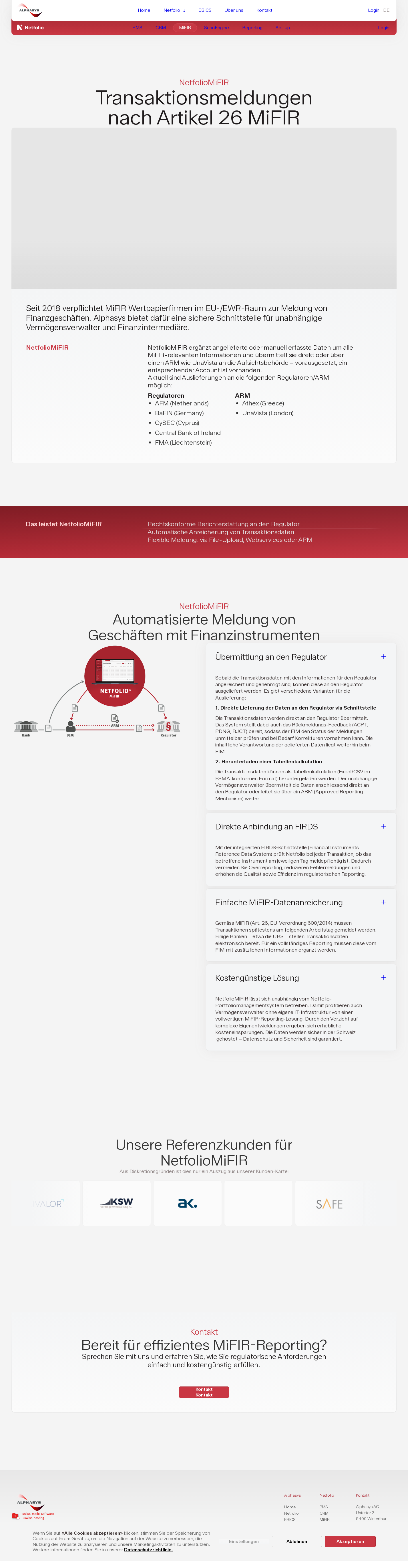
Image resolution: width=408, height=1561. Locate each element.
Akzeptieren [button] (350, 1541)
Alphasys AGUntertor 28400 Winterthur (371, 1512)
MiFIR (325, 1519)
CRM (324, 1513)
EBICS (290, 1519)
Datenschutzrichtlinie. (148, 1549)
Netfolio (291, 1513)
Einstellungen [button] (244, 1541)
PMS (324, 1507)
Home (290, 1507)
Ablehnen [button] (296, 1541)
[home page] (32, 1502)
